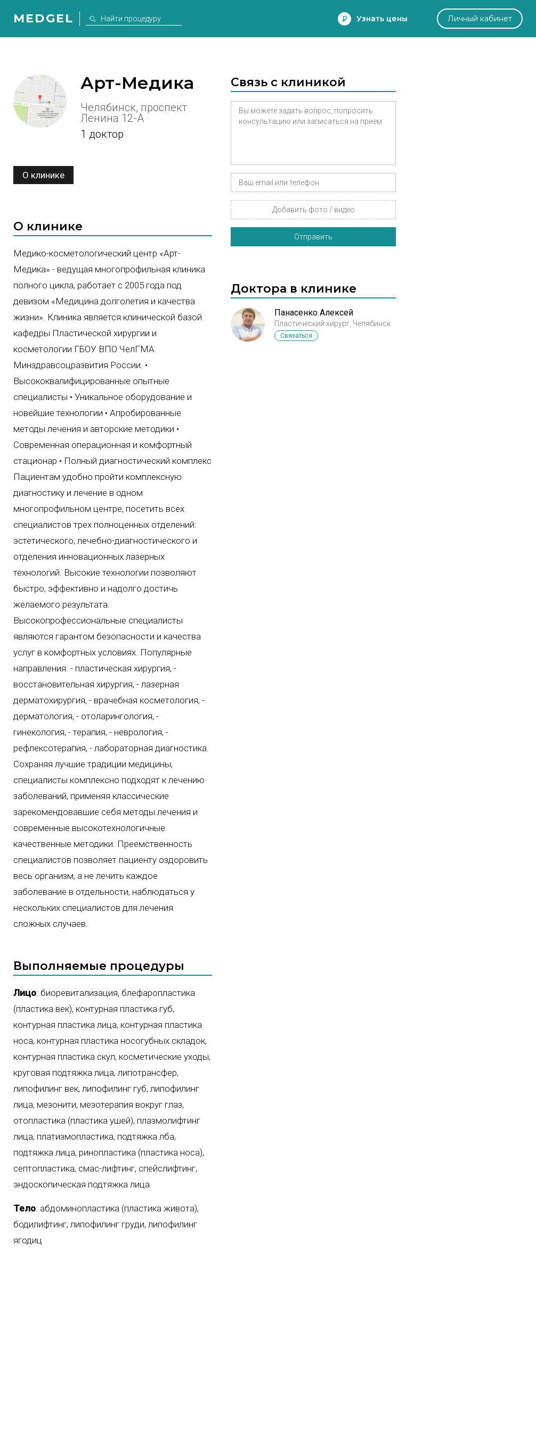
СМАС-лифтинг (106, 1168)
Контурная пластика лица (65, 1024)
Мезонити (56, 1104)
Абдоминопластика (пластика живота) (118, 1208)
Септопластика (44, 1168)
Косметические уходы (164, 1056)
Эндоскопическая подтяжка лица (81, 1184)
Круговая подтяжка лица (63, 1072)
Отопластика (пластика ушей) (73, 1120)
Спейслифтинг (167, 1168)
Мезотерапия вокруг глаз (131, 1104)
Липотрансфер (147, 1072)
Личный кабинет (480, 18)
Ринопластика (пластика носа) (140, 1152)
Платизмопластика (75, 1136)
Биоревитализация (79, 992)
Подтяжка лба (145, 1136)
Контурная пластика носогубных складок (121, 1040)
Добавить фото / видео (313, 209)
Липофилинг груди (107, 1224)
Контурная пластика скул (64, 1056)
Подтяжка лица (44, 1152)
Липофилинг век (45, 1088)
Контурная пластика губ (124, 1008)
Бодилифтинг (40, 1224)
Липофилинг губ (114, 1088)
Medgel (43, 18)
